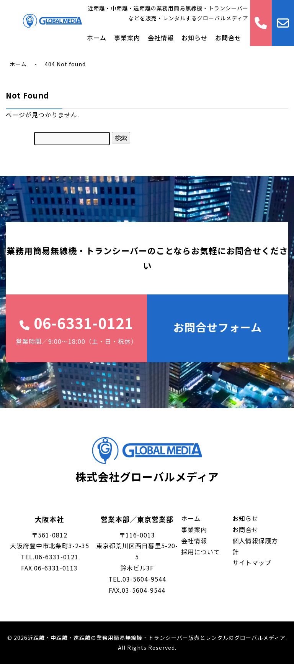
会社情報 (161, 37)
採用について (200, 551)
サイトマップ (251, 562)
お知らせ (194, 37)
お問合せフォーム (217, 327)
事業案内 (127, 37)
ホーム (96, 37)
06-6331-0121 (76, 329)
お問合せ (228, 37)
